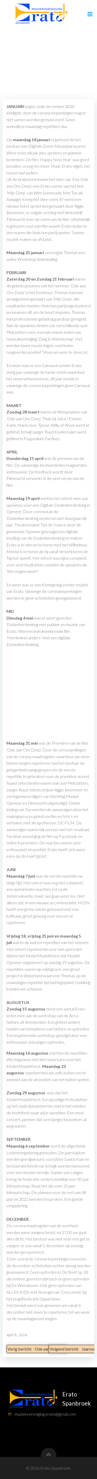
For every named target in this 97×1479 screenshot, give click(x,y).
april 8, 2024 (16, 1334)
